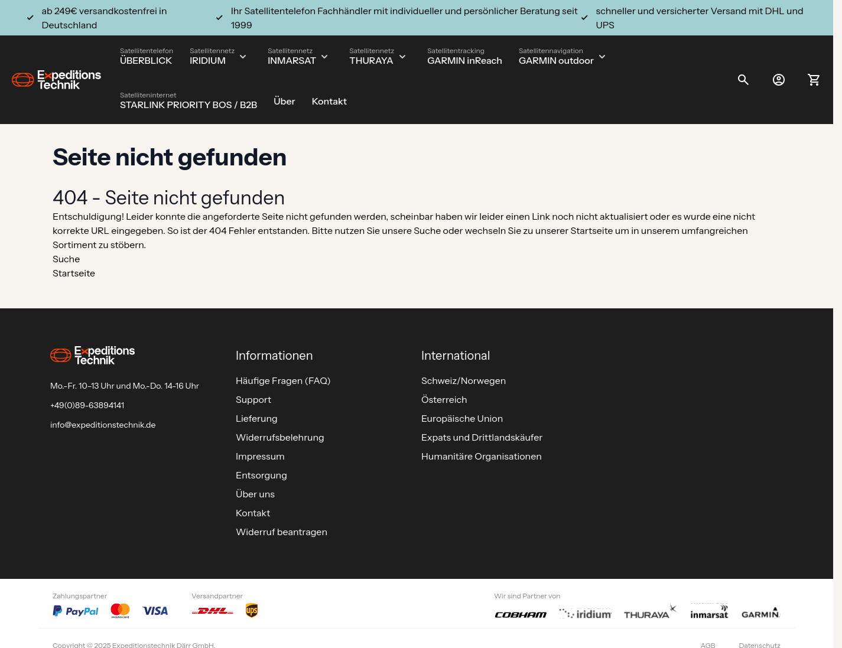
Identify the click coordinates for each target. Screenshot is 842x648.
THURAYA (371, 60)
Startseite (592, 230)
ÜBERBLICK (146, 60)
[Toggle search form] (743, 79)
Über (284, 101)
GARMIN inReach (464, 60)
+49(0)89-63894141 (87, 405)
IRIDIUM (208, 60)
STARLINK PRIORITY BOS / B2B (188, 104)
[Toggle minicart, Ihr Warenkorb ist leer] (814, 79)
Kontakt (329, 101)
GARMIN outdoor (556, 60)
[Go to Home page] (56, 80)
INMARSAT (292, 60)
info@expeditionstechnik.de (102, 424)
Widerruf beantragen (281, 532)
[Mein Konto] (778, 79)
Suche (427, 230)
